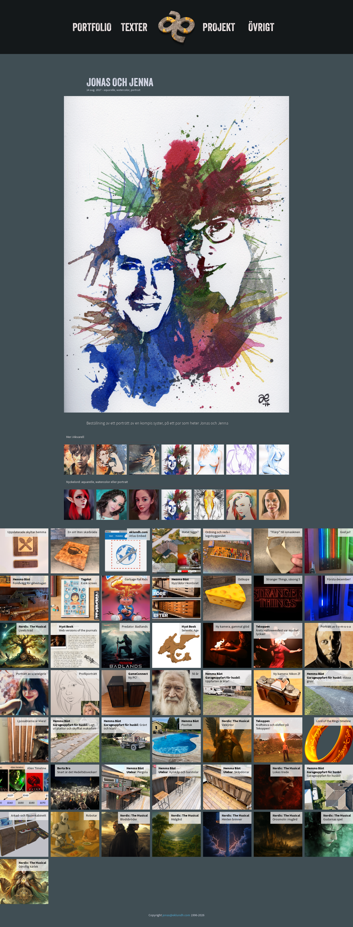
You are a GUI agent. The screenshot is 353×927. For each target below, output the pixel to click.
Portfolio (91, 27)
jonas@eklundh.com (176, 915)
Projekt (219, 27)
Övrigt (261, 27)
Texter (134, 27)
